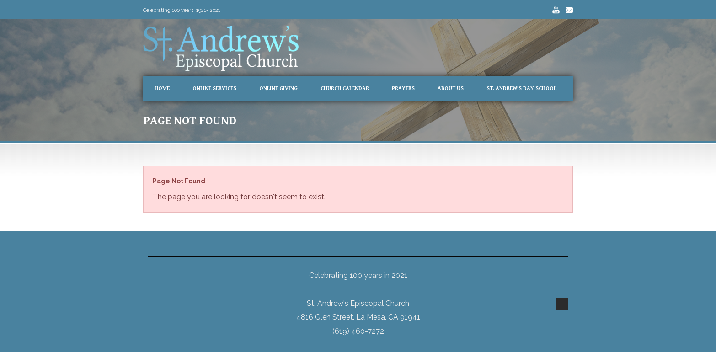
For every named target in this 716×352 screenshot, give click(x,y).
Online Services (214, 88)
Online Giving (278, 88)
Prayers (403, 88)
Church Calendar (345, 88)
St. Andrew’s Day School (521, 88)
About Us (451, 88)
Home (162, 88)
